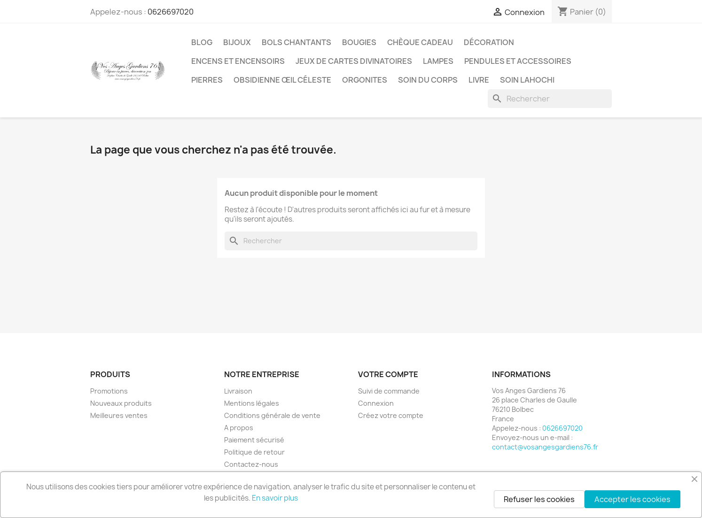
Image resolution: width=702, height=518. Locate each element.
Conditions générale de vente (272, 415)
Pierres (207, 80)
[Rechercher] (550, 98)
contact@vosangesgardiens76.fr (545, 446)
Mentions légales (251, 403)
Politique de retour (254, 452)
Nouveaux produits (121, 403)
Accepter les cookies (632, 499)
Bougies (359, 42)
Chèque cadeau (420, 42)
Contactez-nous (251, 464)
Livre (478, 80)
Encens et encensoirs (238, 61)
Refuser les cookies (539, 499)
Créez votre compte (390, 415)
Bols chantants (296, 42)
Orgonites (364, 80)
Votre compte (388, 374)
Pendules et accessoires (517, 61)
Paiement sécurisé (254, 439)
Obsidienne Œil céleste (282, 80)
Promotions (109, 391)
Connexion (376, 403)
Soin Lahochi (527, 80)
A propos (238, 427)
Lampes (438, 61)
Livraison (238, 391)
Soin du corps (428, 80)
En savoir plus (275, 498)
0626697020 (171, 12)
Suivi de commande (389, 391)
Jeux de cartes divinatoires (354, 61)
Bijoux (237, 42)
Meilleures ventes (119, 415)
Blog (201, 42)
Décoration (489, 42)
